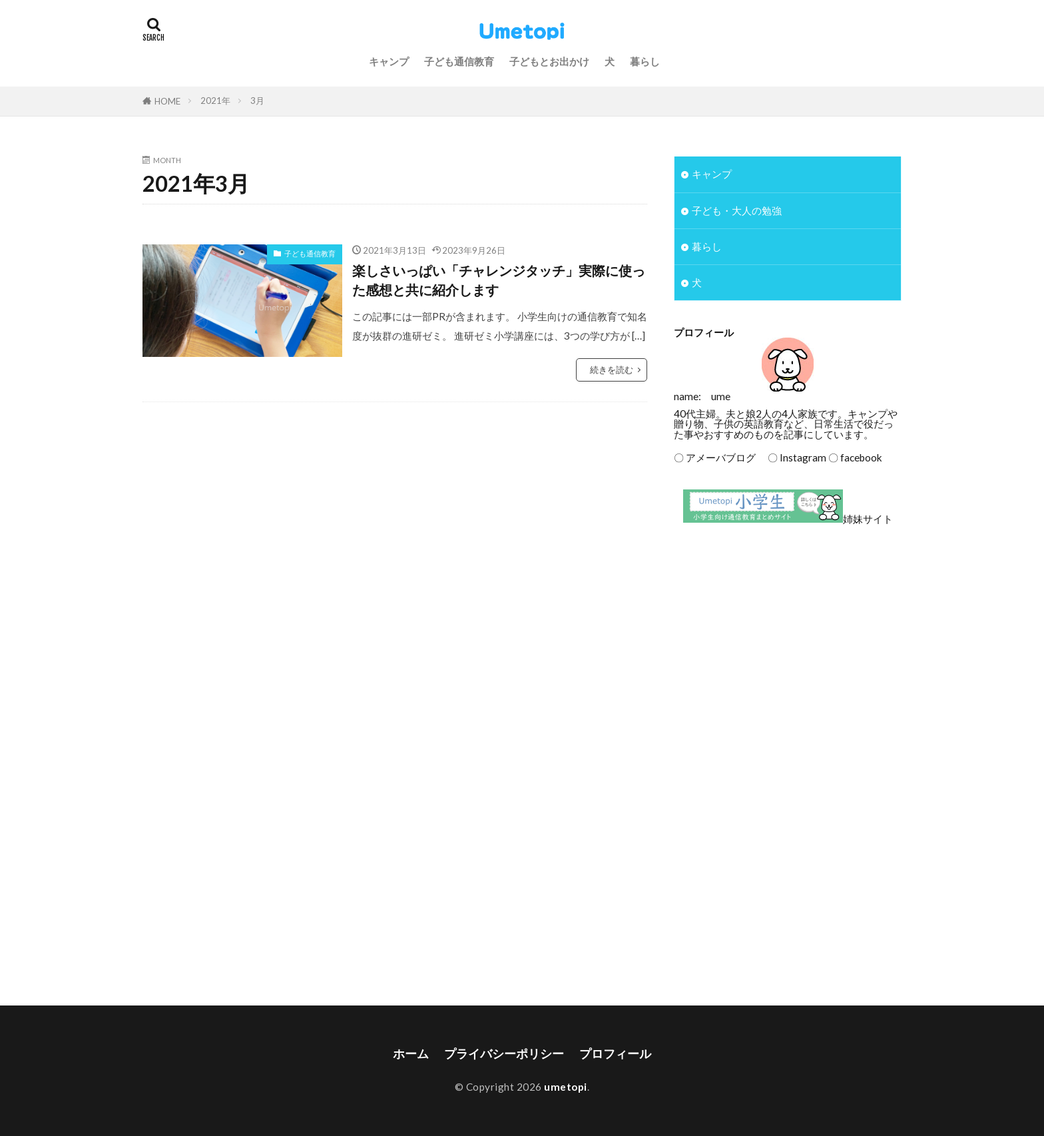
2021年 (215, 100)
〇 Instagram (792, 457)
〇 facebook (855, 457)
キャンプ (389, 61)
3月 (257, 100)
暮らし (645, 61)
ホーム (411, 1054)
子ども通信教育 (459, 61)
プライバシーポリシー (504, 1054)
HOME (167, 101)
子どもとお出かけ (549, 61)
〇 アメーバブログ (715, 457)
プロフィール (615, 1054)
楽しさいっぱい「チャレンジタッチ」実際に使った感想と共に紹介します (498, 280)
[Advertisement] (788, 644)
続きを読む (611, 369)
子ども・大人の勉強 (737, 210)
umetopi (565, 1087)
